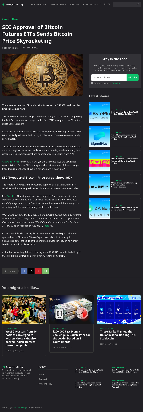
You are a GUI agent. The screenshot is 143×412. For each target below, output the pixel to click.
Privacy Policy (116, 83)
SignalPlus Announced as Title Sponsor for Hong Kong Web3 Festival (124, 137)
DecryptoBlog (20, 407)
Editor (8, 351)
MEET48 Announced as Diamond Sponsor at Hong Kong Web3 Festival (124, 161)
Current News (10, 19)
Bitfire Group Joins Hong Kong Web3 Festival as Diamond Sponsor (124, 185)
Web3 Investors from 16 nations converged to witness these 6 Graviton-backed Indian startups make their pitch (22, 338)
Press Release (117, 109)
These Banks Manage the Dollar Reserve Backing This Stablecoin (117, 335)
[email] (109, 77)
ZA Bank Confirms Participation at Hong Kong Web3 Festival (124, 208)
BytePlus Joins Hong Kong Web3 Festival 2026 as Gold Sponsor (124, 113)
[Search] (138, 4)
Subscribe (132, 77)
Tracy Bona (32, 48)
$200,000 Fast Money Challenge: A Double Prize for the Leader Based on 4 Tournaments (71, 336)
